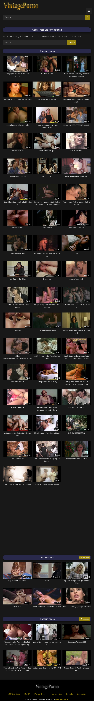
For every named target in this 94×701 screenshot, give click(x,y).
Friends (69, 694)
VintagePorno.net (62, 699)
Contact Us (81, 694)
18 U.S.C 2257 (14, 694)
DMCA (27, 694)
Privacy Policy (40, 694)
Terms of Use (56, 694)
